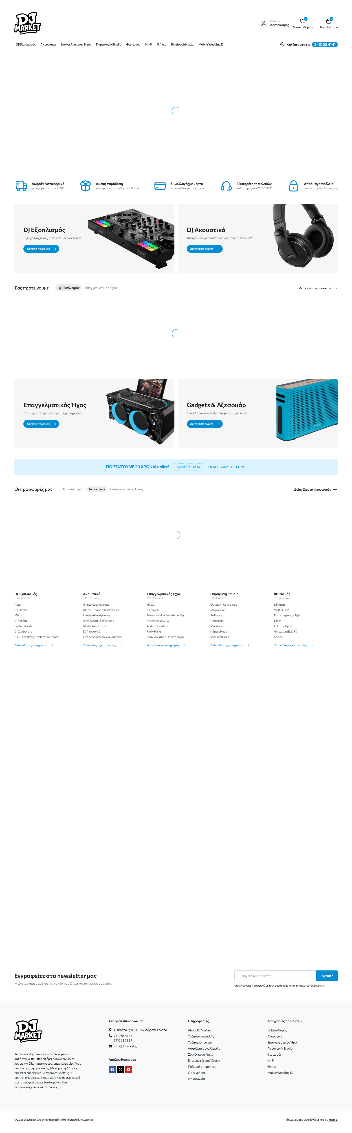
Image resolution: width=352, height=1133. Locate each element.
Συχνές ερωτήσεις (200, 1054)
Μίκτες (18, 615)
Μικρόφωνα (218, 610)
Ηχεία (150, 604)
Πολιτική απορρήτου (202, 1066)
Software (216, 615)
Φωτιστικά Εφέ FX (285, 631)
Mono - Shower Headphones (101, 610)
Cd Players (21, 610)
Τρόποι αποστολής (201, 1036)
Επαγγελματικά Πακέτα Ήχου (165, 637)
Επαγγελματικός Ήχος (76, 44)
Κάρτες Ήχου (218, 631)
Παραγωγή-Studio (108, 44)
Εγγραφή (327, 976)
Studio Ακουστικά (94, 626)
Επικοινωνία (196, 1079)
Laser (277, 620)
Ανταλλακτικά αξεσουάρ (98, 620)
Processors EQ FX (158, 620)
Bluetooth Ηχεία (182, 44)
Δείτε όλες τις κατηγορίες (34, 645)
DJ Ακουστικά (91, 631)
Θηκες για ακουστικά (96, 604)
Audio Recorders (157, 626)
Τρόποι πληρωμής (200, 1042)
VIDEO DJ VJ (282, 610)
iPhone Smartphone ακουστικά (102, 637)
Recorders (216, 620)
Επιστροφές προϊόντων (204, 1060)
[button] (329, 23)
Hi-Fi (148, 44)
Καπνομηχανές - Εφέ (287, 615)
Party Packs (154, 631)
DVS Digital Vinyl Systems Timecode (36, 637)
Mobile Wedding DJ (211, 44)
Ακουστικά (48, 44)
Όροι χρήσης (196, 1072)
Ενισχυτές (153, 610)
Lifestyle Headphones (96, 615)
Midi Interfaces (219, 637)
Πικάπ (18, 604)
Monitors (216, 626)
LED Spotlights (283, 626)
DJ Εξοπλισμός (26, 44)
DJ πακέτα (20, 620)
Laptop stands (23, 626)
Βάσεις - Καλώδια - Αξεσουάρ (165, 615)
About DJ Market (199, 1030)
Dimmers (280, 604)
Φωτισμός (133, 44)
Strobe (278, 637)
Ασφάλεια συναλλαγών (204, 1048)
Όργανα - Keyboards (223, 604)
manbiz (333, 1119)
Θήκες (161, 44)
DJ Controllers (23, 631)
